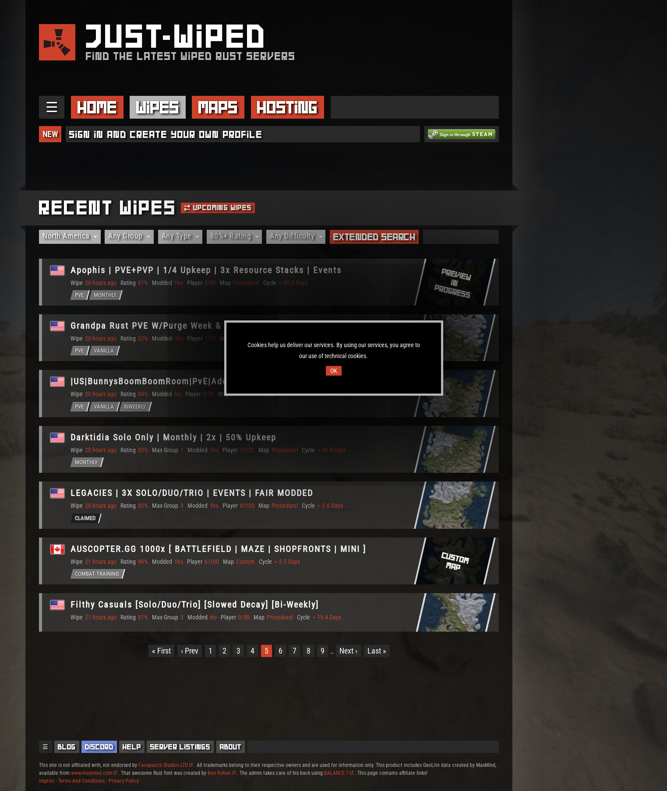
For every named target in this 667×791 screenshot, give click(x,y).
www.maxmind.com (94, 773)
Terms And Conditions (81, 781)
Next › (348, 650)
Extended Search (374, 236)
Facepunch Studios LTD (165, 765)
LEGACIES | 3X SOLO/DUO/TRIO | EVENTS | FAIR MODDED (192, 493)
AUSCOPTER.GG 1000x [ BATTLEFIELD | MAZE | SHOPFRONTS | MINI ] (218, 549)
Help (132, 746)
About (231, 746)
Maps (218, 107)
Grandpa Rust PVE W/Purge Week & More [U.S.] (171, 325)
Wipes (157, 107)
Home (97, 107)
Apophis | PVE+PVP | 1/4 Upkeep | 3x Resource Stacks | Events (206, 270)
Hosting (287, 107)
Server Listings (180, 746)
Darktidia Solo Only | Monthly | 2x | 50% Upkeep (173, 437)
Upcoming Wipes (217, 207)
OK (333, 370)
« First (161, 650)
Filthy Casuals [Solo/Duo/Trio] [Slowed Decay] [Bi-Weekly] (195, 604)
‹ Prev (189, 650)
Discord (99, 746)
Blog (67, 746)
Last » (376, 650)
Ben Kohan (222, 773)
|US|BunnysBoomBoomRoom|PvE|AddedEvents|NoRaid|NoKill (200, 381)
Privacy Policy (124, 781)
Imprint (46, 781)
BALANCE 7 (338, 773)
